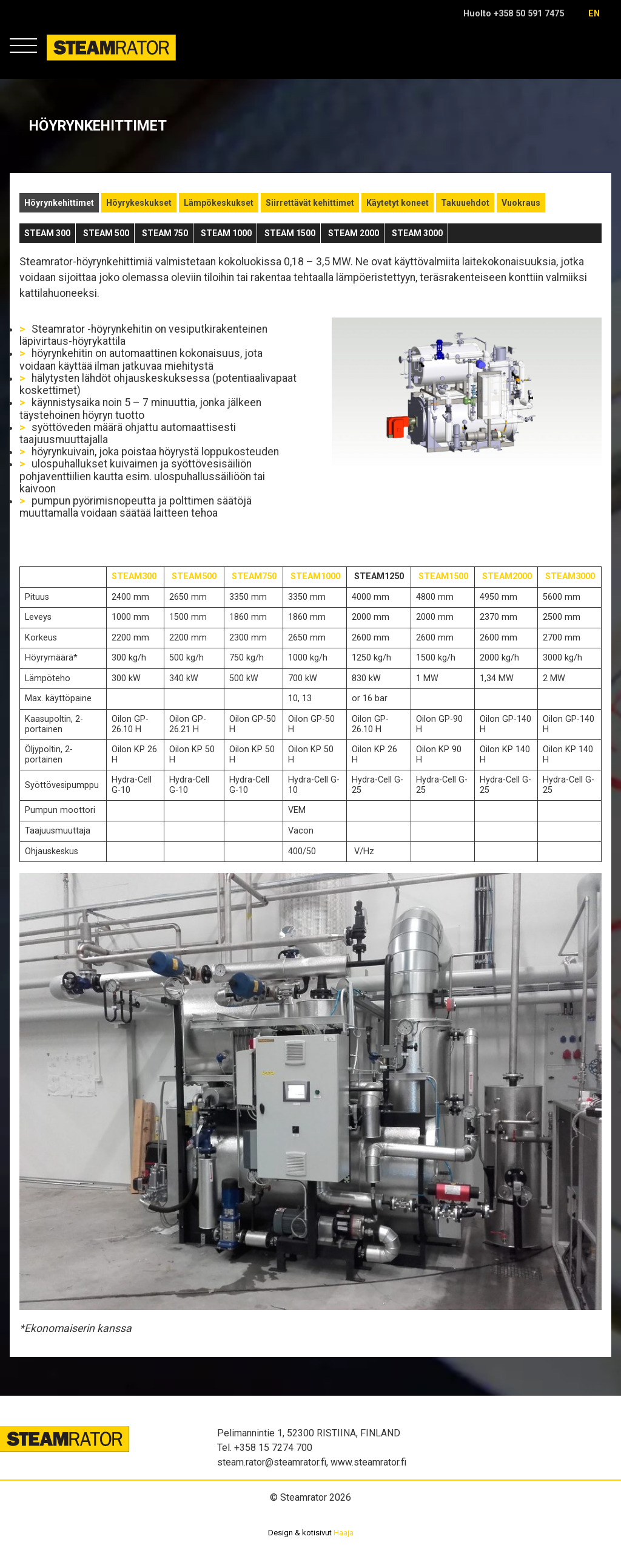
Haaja (344, 1532)
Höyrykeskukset (139, 203)
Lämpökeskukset (218, 203)
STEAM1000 (315, 576)
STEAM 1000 (226, 233)
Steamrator (70, 60)
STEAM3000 (570, 576)
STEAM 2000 (353, 233)
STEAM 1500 (289, 233)
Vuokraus (521, 203)
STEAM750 (254, 576)
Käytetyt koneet (397, 203)
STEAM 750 (165, 233)
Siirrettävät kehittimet (310, 203)
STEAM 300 (47, 233)
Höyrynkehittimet (59, 203)
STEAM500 (194, 576)
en (594, 13)
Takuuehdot (465, 203)
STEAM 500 (106, 233)
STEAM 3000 (417, 233)
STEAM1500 (443, 576)
